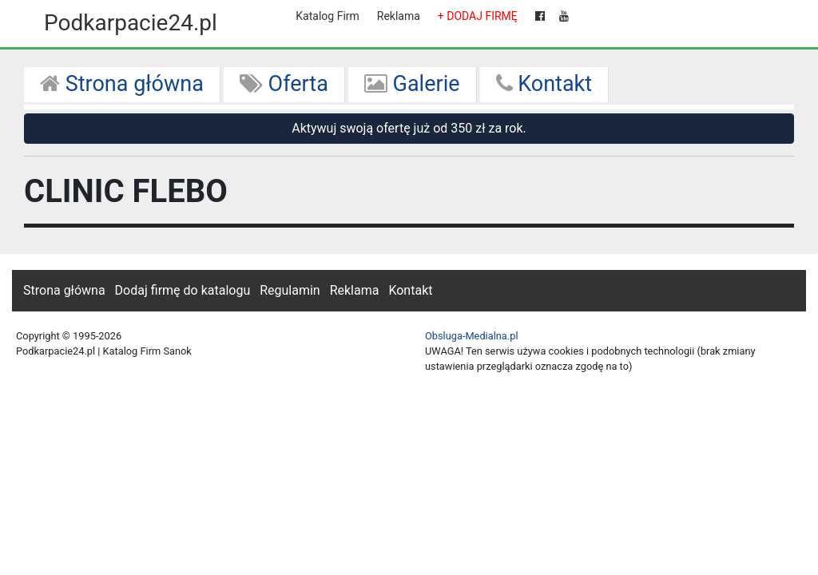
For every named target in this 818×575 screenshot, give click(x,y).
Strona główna (122, 84)
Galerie (412, 84)
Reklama (398, 16)
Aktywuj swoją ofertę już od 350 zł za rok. (409, 128)
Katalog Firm (327, 16)
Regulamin (290, 290)
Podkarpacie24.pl (130, 23)
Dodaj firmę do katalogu (183, 290)
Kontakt (544, 84)
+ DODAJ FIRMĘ (478, 16)
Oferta (284, 84)
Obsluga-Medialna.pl (471, 336)
